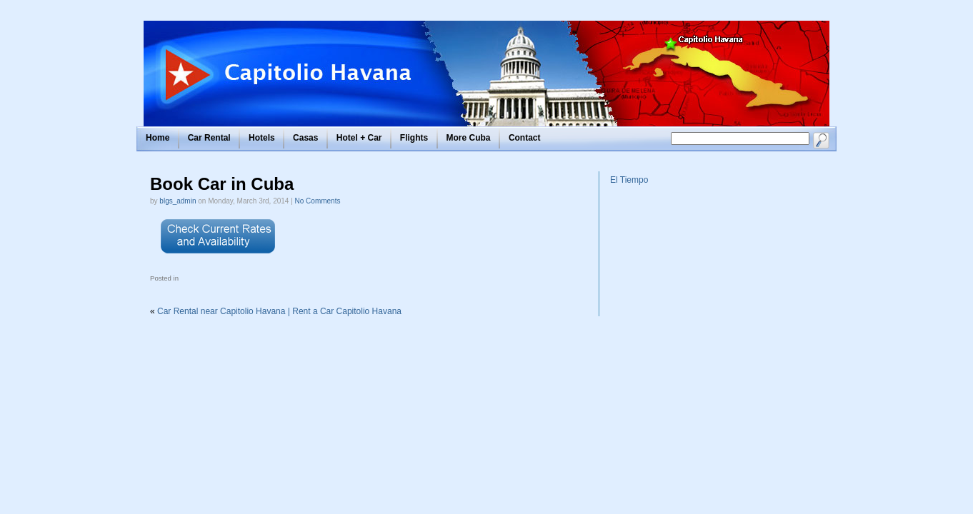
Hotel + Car (359, 138)
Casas (305, 138)
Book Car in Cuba (222, 183)
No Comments (318, 201)
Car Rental (209, 138)
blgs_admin (177, 201)
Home (157, 138)
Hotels (262, 138)
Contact (525, 138)
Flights (414, 138)
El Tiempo (629, 180)
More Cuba (468, 138)
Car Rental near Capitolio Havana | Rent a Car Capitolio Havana (279, 311)
